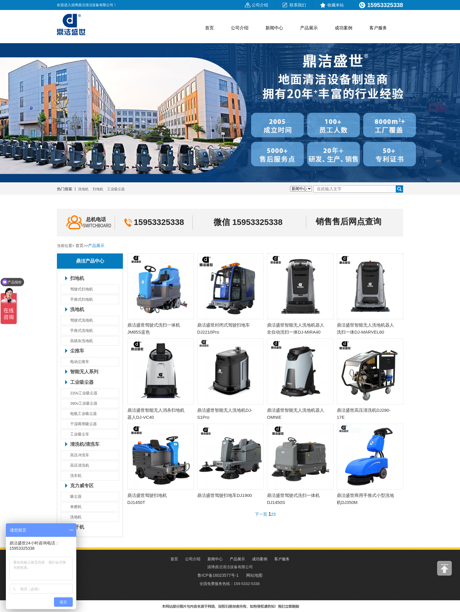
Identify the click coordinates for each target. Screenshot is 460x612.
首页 (209, 27)
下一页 (261, 514)
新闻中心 (274, 27)
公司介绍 (260, 5)
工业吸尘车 (79, 434)
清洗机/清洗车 (84, 444)
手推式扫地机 (81, 299)
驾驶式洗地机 (81, 320)
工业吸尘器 (116, 189)
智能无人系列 (84, 371)
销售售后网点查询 (348, 221)
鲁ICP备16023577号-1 (218, 575)
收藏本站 (335, 5)
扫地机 (98, 189)
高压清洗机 (79, 465)
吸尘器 (76, 496)
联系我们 (298, 5)
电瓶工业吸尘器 (83, 413)
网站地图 (254, 575)
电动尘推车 (79, 361)
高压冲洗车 (79, 455)
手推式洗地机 (81, 330)
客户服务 (378, 27)
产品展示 (309, 27)
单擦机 (76, 507)
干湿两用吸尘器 (83, 424)
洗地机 (83, 189)
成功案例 (343, 27)
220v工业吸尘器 (83, 393)
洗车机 (76, 475)
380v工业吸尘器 (83, 403)
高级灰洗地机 (81, 341)
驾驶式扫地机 (81, 289)
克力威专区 (82, 485)
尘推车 (77, 351)
